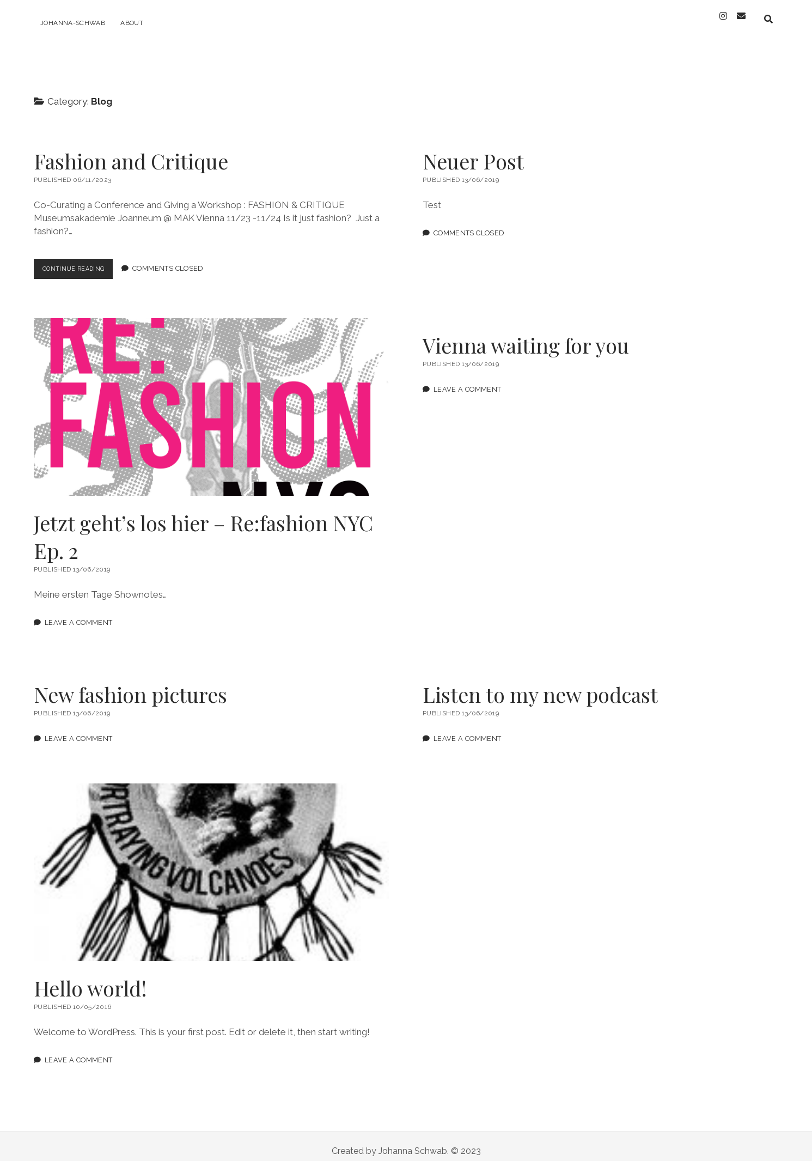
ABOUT (131, 23)
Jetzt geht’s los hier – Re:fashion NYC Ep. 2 (211, 397)
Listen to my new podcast (540, 684)
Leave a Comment (79, 613)
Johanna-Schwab (72, 23)
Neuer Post (473, 151)
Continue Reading (82, 261)
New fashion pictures (130, 684)
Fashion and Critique (131, 151)
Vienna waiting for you (526, 335)
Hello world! (211, 862)
